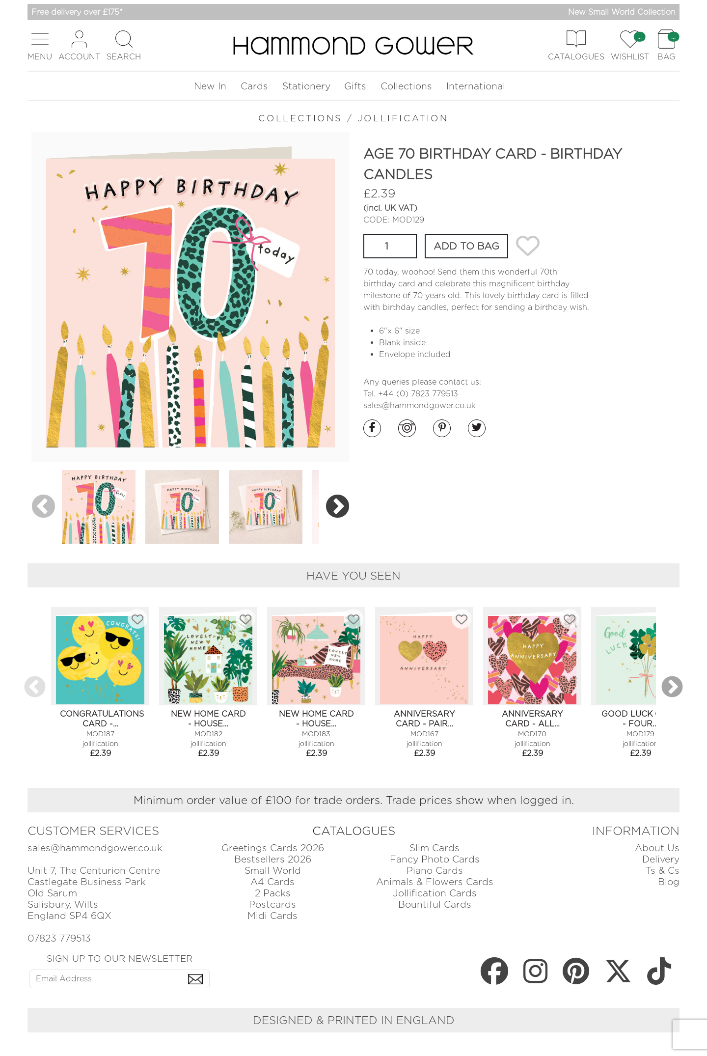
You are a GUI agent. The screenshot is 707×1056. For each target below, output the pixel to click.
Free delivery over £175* (77, 12)
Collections (406, 86)
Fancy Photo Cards (435, 859)
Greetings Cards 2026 (272, 848)
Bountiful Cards (434, 904)
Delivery (661, 859)
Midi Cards (272, 915)
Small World (273, 870)
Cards (254, 86)
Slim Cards (434, 848)
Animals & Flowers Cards (434, 882)
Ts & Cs (663, 870)
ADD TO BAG (466, 246)
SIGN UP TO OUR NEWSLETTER (119, 958)
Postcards (272, 904)
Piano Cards (435, 870)
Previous (43, 506)
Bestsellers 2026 (272, 859)
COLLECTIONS (300, 118)
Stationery (306, 86)
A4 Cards (272, 882)
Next (337, 506)
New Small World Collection (622, 12)
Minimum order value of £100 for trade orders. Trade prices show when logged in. (354, 799)
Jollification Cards (435, 893)
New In (210, 86)
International (475, 86)
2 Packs (273, 893)
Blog (669, 882)
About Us (657, 848)
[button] (39, 45)
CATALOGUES (353, 831)
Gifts (355, 86)
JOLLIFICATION (403, 118)
